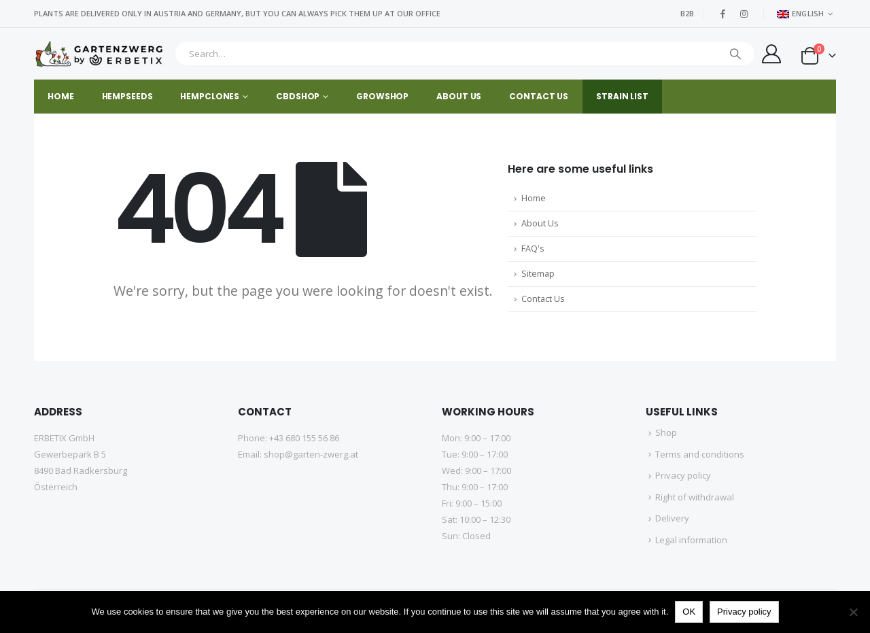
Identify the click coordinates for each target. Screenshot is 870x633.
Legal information (691, 540)
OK (688, 611)
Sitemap (538, 273)
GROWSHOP (382, 96)
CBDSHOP (297, 96)
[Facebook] (723, 13)
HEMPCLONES (209, 96)
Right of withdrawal (694, 497)
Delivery (672, 518)
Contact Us (543, 299)
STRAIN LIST (622, 96)
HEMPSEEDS (127, 96)
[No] (853, 612)
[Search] (735, 53)
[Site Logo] (101, 54)
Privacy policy (683, 475)
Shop (666, 432)
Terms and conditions (699, 454)
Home (61, 96)
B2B (687, 13)
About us (458, 96)
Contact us (538, 96)
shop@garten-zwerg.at (311, 454)
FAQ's (532, 248)
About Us (540, 223)
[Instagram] (744, 13)
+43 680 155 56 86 (304, 438)
